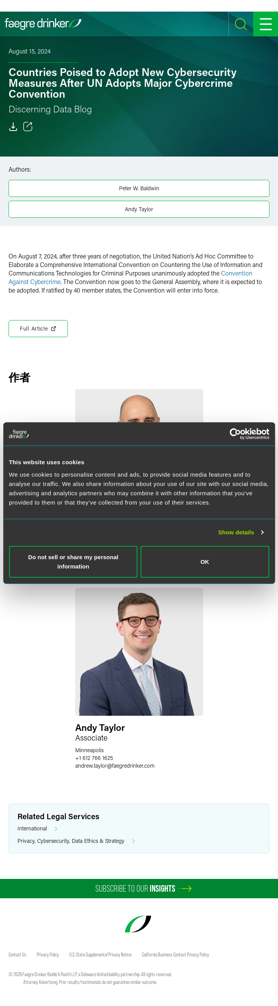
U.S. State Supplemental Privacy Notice (100, 954)
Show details (236, 532)
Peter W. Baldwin (139, 188)
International (37, 829)
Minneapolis (89, 750)
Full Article (38, 328)
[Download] (13, 126)
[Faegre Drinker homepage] (43, 24)
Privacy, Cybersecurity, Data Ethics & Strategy (76, 841)
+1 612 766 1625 (94, 757)
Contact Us (17, 954)
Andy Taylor (139, 209)
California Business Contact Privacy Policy (175, 954)
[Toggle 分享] (28, 126)
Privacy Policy (48, 954)
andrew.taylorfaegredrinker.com (115, 765)
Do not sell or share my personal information (73, 561)
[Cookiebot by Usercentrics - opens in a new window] (235, 434)
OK (204, 561)
